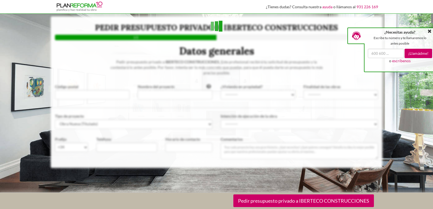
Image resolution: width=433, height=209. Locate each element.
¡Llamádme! (418, 53)
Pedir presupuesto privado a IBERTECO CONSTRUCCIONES (303, 201)
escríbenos (401, 60)
